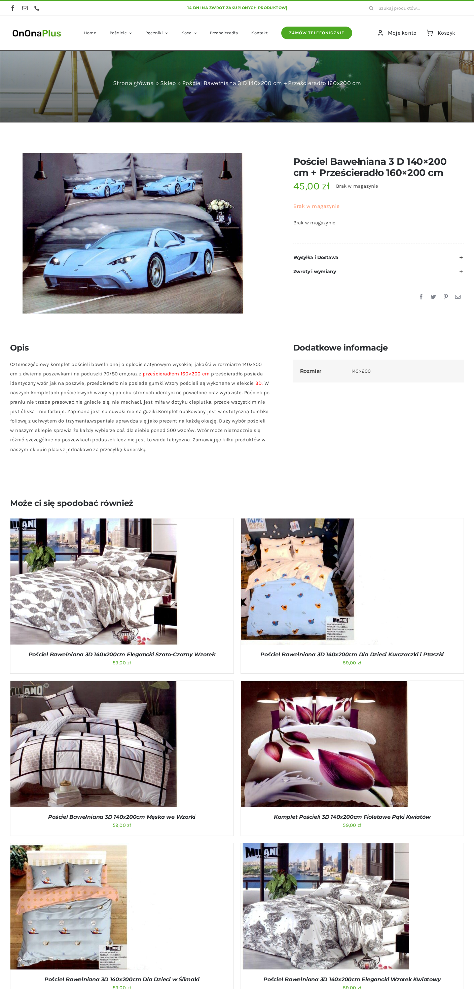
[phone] (37, 8)
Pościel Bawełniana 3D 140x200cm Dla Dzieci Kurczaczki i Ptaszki (352, 654)
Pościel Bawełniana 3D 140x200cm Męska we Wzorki (121, 817)
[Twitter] (433, 297)
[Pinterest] (446, 297)
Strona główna (133, 83)
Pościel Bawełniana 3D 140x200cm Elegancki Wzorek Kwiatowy (352, 979)
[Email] (458, 297)
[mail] (25, 8)
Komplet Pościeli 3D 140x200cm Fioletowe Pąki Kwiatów (352, 817)
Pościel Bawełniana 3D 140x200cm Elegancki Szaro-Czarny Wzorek (122, 654)
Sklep (168, 83)
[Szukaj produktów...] (414, 8)
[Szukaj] (371, 8)
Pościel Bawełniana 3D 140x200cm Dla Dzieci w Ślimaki (121, 979)
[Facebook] (421, 297)
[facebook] (12, 8)
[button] (378, 258)
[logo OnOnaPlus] (37, 29)
